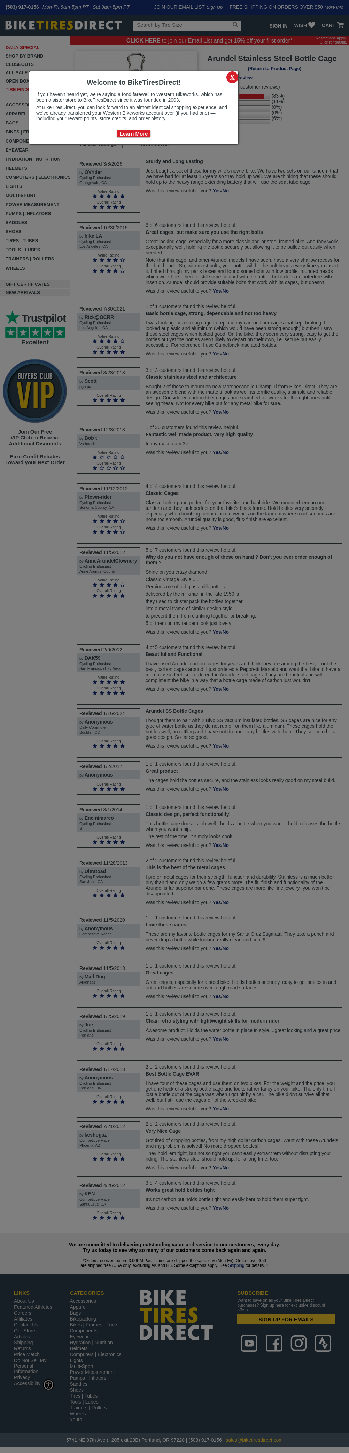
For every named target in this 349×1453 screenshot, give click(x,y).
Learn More (134, 134)
